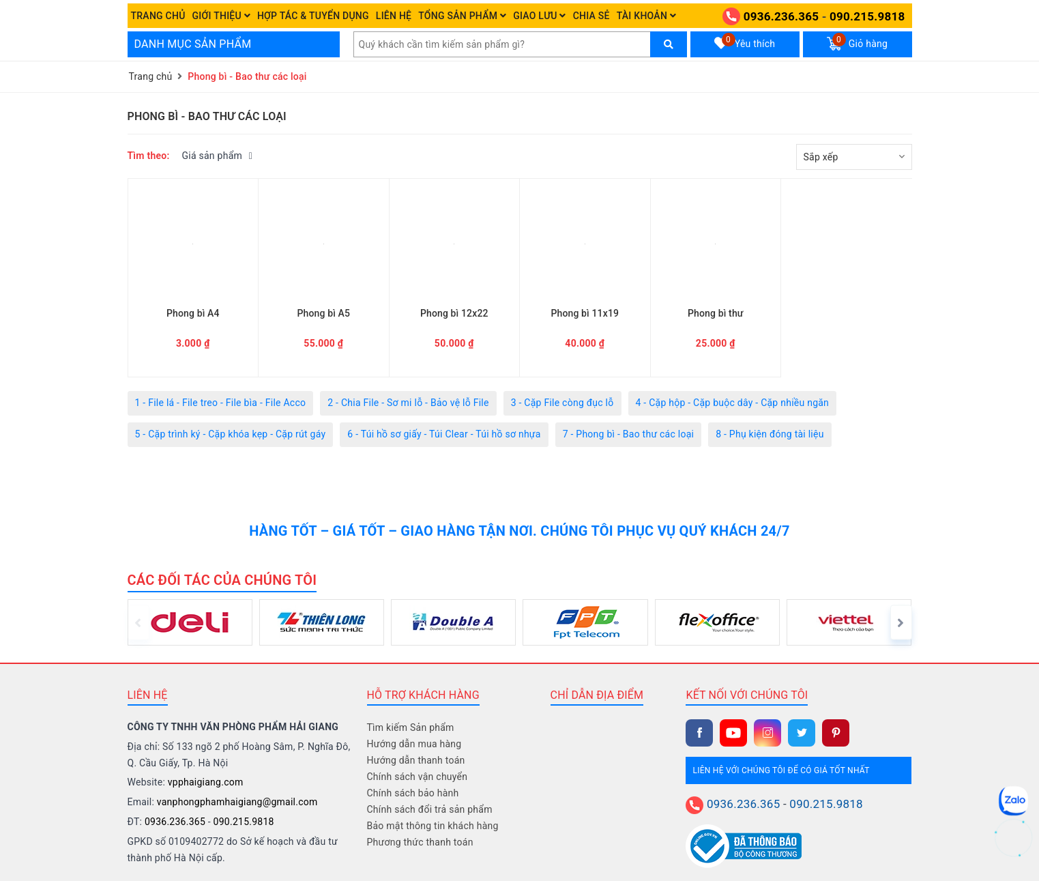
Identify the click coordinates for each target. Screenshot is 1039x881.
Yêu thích (745, 41)
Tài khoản (646, 15)
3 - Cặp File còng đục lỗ (562, 402)
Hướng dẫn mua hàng (414, 743)
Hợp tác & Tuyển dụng (313, 15)
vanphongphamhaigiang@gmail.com (237, 801)
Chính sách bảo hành (413, 793)
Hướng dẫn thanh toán (416, 760)
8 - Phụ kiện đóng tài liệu (769, 434)
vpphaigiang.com (206, 782)
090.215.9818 (867, 16)
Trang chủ (158, 15)
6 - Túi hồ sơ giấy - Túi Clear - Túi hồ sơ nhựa (443, 434)
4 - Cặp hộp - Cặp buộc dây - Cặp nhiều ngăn (733, 402)
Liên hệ (393, 15)
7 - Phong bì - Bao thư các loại (628, 434)
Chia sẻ (591, 15)
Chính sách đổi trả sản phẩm (430, 809)
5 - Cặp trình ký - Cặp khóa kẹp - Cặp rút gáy (230, 434)
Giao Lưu (539, 15)
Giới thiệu (221, 15)
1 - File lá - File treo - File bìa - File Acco (220, 402)
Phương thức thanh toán (420, 842)
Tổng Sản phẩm (462, 15)
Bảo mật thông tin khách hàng (433, 825)
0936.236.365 (781, 16)
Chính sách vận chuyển (417, 776)
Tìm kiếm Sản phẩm (410, 727)
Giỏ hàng (857, 41)
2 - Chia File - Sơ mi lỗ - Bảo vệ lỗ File (407, 402)
